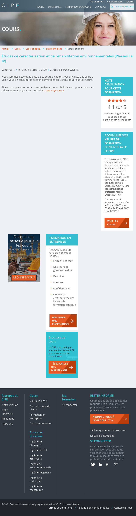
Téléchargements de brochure (108, 430)
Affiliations (8, 418)
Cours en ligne (33, 48)
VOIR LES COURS (112, 222)
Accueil (5, 48)
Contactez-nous (114, 1)
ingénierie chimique (36, 443)
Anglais (129, 1)
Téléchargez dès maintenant (59, 367)
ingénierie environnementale (40, 465)
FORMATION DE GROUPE (78, 6)
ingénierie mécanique (36, 488)
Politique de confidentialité (93, 507)
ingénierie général (40, 472)
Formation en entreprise (37, 416)
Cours (40, 6)
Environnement (54, 48)
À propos (100, 6)
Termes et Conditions (60, 507)
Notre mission (10, 405)
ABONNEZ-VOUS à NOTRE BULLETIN (103, 418)
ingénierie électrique (36, 457)
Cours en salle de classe (40, 407)
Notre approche (7, 411)
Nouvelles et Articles (102, 435)
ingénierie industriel (36, 479)
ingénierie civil (38, 450)
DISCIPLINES (54, 6)
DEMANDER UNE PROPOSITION (60, 321)
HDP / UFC (7, 423)
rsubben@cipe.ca (54, 90)
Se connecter (97, 1)
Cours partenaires (40, 423)
